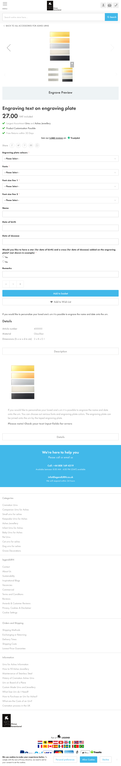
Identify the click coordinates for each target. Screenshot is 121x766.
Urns (27, 123)
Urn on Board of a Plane (14, 682)
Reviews (6, 598)
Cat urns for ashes (11, 541)
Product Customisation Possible (21, 128)
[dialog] (60, 759)
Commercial (8, 589)
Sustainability (8, 575)
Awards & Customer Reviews (16, 603)
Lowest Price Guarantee (14, 648)
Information (8, 657)
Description (60, 351)
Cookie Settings (9, 612)
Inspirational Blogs (11, 580)
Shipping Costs (9, 643)
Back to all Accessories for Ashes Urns (27, 25)
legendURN (8, 559)
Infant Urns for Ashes (12, 527)
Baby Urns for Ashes (12, 532)
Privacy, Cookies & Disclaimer (16, 607)
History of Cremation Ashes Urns (18, 677)
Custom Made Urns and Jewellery (18, 687)
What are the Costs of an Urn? (17, 700)
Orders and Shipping (12, 622)
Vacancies (7, 585)
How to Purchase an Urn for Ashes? (19, 696)
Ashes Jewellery (43, 123)
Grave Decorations (11, 550)
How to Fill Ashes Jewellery (15, 668)
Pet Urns (6, 536)
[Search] (111, 17)
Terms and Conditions (12, 594)
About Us (6, 571)
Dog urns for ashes (11, 546)
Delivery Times (9, 639)
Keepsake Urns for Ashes (14, 518)
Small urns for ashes (12, 514)
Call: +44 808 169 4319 (61, 465)
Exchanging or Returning (14, 634)
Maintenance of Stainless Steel (17, 673)
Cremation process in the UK (16, 705)
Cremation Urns (10, 504)
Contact (6, 566)
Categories (7, 498)
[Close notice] (116, 760)
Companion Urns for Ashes (15, 509)
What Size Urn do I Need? (15, 691)
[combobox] (53, 17)
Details (60, 437)
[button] (8, 47)
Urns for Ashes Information (15, 664)
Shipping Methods (11, 629)
